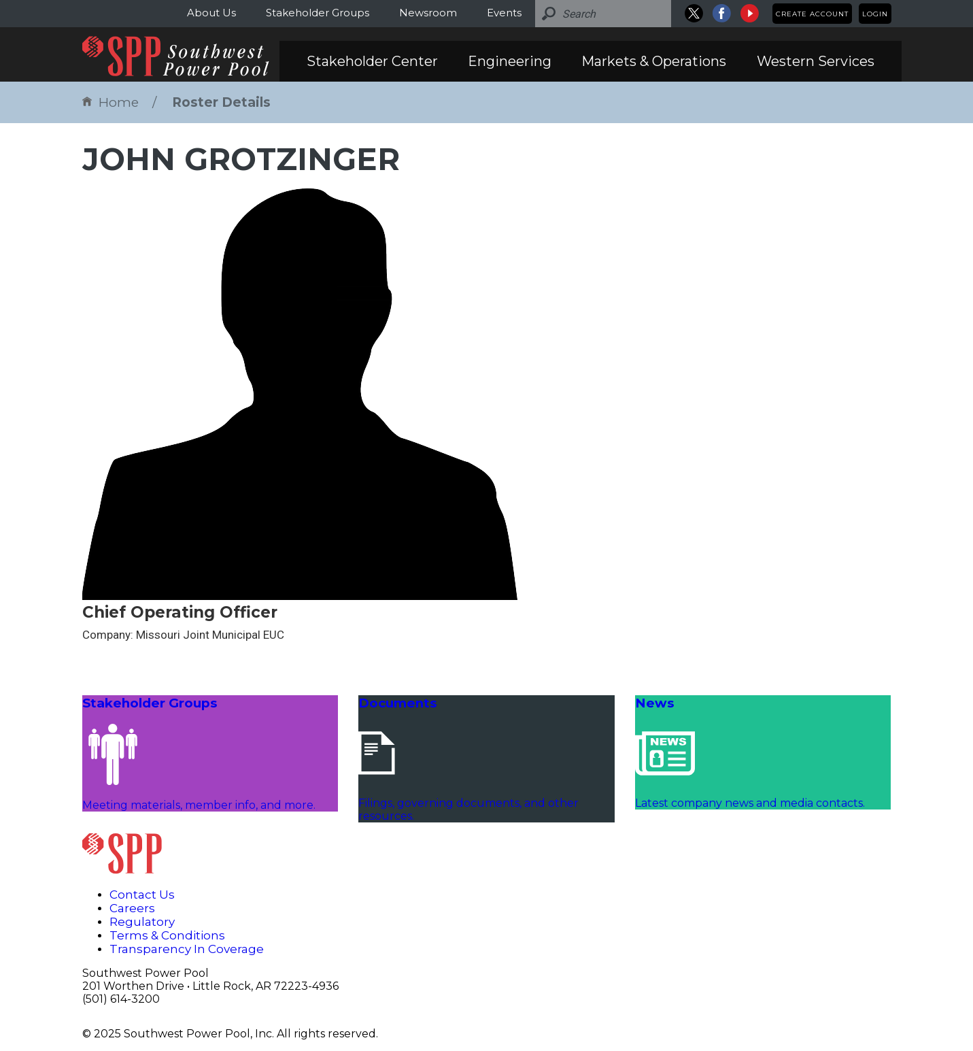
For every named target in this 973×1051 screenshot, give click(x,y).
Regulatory (142, 922)
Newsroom (428, 12)
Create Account (812, 14)
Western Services (815, 61)
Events (504, 12)
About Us (211, 12)
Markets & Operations (653, 61)
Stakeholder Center (372, 61)
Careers (132, 908)
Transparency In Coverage (186, 949)
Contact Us (142, 894)
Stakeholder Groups (317, 12)
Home (110, 102)
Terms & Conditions (167, 935)
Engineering (509, 61)
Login (875, 14)
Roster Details (221, 102)
